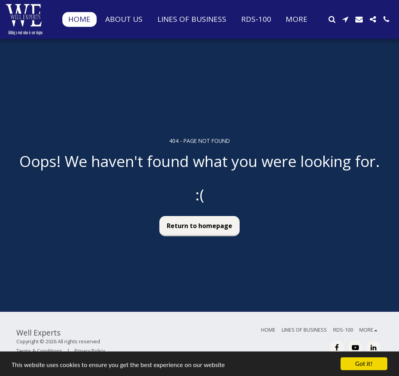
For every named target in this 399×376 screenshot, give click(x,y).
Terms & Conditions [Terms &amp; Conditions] (39, 350)
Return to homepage (199, 225)
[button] (331, 19)
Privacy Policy (89, 350)
